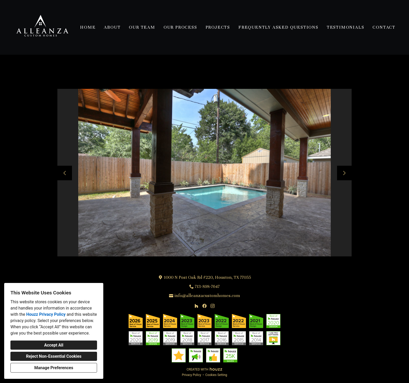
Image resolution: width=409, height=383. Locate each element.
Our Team (142, 27)
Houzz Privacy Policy (45, 314)
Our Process (180, 27)
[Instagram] (212, 305)
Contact (383, 27)
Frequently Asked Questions (278, 27)
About (112, 27)
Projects (218, 27)
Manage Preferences (53, 367)
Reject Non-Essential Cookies (54, 356)
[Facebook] (204, 305)
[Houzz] (196, 305)
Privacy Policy (191, 375)
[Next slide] (344, 173)
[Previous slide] (64, 173)
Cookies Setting (216, 375)
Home (87, 27)
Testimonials (345, 27)
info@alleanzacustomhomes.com (207, 295)
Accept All (53, 345)
